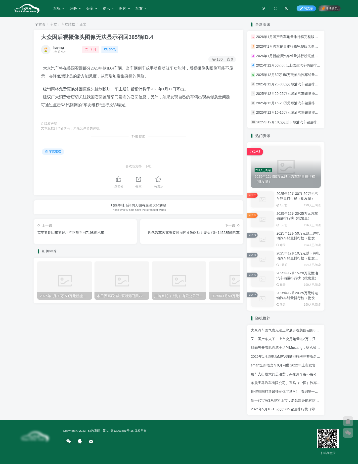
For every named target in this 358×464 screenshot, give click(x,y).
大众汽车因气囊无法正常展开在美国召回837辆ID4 (289, 330)
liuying (58, 47)
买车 (91, 8)
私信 (110, 50)
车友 (141, 8)
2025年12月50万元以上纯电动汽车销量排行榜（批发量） (298, 238)
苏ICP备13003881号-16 (118, 430)
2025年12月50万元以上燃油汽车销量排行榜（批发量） (298, 65)
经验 (75, 8)
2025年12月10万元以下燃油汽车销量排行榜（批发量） (298, 122)
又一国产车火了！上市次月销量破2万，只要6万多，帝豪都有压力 (301, 339)
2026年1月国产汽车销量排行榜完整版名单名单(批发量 (298, 37)
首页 (40, 24)
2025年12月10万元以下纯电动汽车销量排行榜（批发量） (298, 258)
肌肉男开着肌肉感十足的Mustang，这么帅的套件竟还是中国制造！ (303, 348)
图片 (124, 8)
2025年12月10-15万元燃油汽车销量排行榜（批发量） (297, 113)
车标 (59, 8)
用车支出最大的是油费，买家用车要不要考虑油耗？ (291, 374)
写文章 (306, 8)
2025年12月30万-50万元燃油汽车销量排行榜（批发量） (299, 75)
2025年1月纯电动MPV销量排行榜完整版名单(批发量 (291, 356)
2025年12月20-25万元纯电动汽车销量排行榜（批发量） (297, 298)
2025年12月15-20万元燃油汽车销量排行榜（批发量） (297, 103)
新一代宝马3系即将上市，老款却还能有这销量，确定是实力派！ (300, 400)
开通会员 (329, 8)
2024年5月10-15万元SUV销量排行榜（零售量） (288, 409)
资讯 (108, 8)
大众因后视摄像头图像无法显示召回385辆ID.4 (97, 37)
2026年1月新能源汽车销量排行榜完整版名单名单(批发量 (300, 56)
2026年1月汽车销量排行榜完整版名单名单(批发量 (294, 46)
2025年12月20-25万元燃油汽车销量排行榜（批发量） (297, 94)
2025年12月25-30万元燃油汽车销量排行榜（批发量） (297, 84)
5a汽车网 (94, 430)
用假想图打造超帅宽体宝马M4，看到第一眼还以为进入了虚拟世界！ (304, 391)
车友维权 (68, 24)
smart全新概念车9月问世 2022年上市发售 (283, 365)
